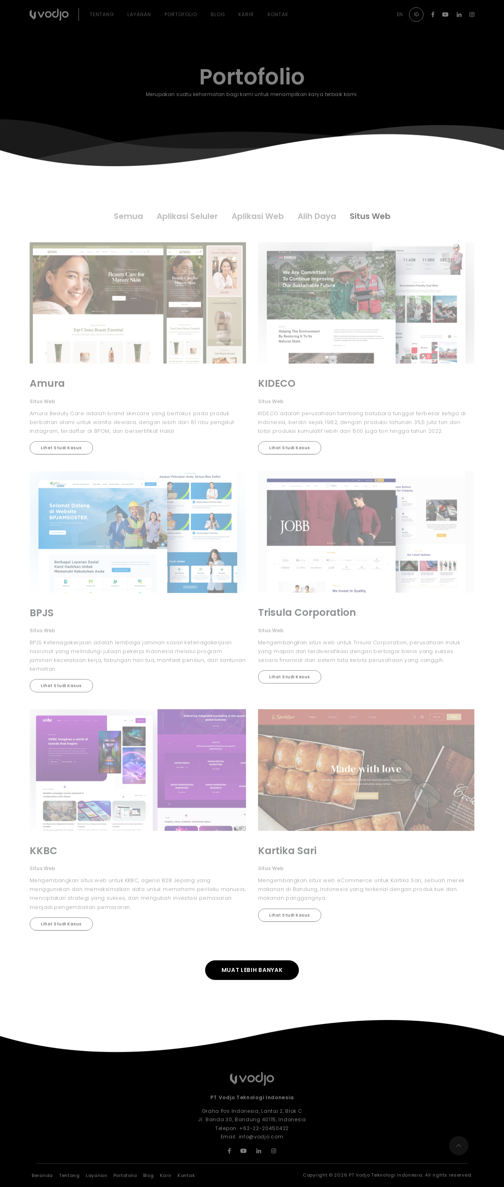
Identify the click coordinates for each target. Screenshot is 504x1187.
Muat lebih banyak (252, 970)
